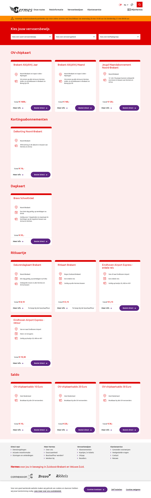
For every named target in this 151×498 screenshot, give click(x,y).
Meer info (18, 108)
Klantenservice (94, 10)
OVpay (81, 455)
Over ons (49, 450)
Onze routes (39, 10)
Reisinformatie (56, 10)
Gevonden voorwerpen (121, 450)
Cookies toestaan (95, 489)
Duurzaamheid (51, 452)
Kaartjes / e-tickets (86, 452)
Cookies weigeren (133, 489)
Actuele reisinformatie (21, 452)
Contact (115, 455)
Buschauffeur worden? (54, 455)
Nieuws (115, 458)
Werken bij (50, 458)
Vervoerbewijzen (75, 10)
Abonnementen (85, 450)
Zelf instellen (116, 489)
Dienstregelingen (19, 450)
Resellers (82, 458)
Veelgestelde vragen (120, 452)
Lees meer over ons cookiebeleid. (47, 491)
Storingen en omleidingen (23, 455)
